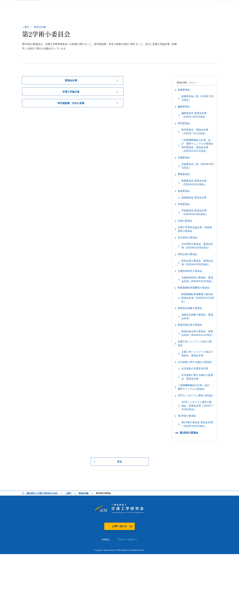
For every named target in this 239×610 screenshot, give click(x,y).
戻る (119, 475)
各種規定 (106, 553)
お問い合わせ (119, 540)
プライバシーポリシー (127, 553)
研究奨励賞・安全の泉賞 (70, 105)
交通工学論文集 (70, 93)
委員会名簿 (71, 81)
